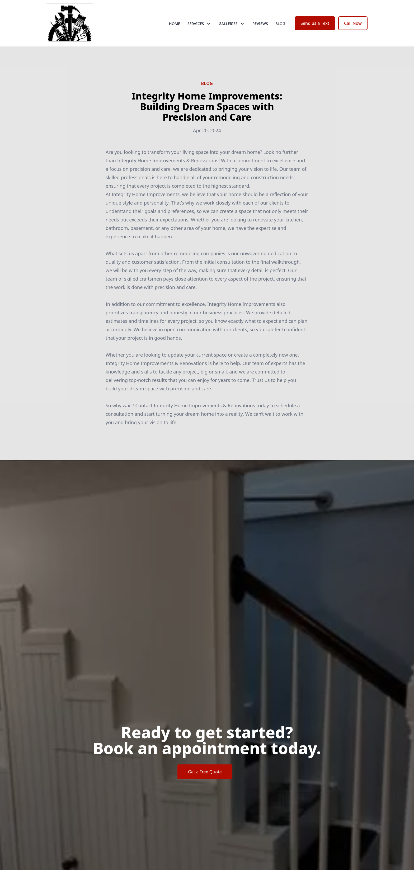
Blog (280, 23)
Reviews (260, 23)
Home (174, 23)
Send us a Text (314, 23)
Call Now (353, 23)
